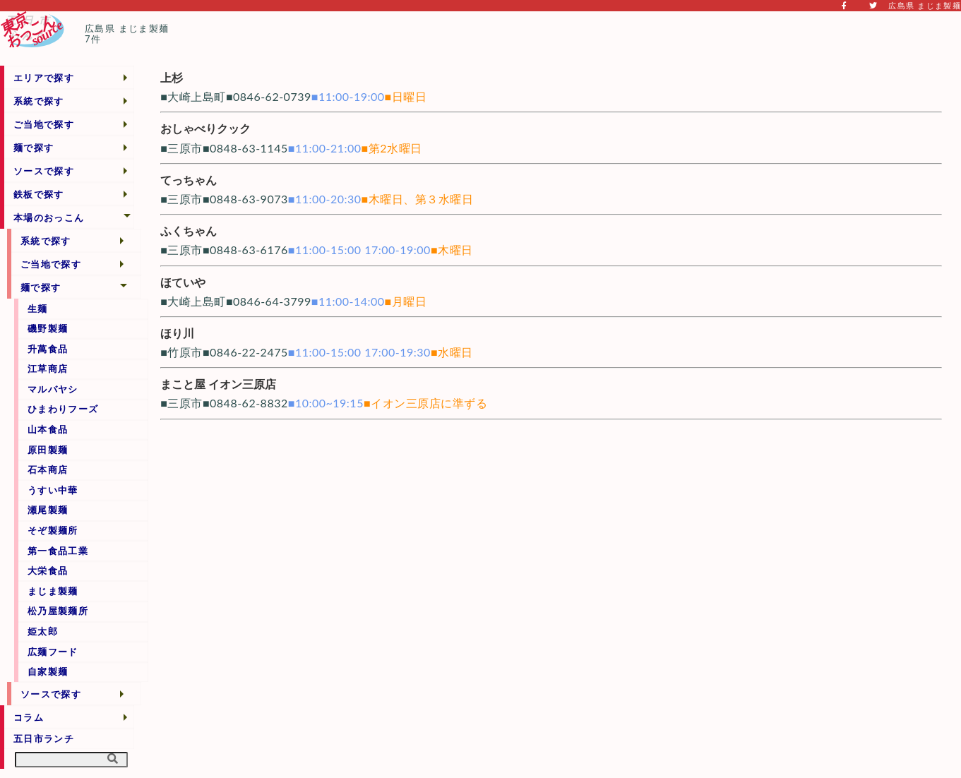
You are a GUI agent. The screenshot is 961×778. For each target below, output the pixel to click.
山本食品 (48, 429)
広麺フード (53, 651)
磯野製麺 (48, 328)
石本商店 (48, 469)
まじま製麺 (53, 591)
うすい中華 (53, 490)
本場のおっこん (48, 217)
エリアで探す (43, 77)
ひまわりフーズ (63, 408)
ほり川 (177, 333)
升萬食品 (48, 348)
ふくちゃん (188, 230)
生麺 (38, 308)
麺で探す (33, 147)
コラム (28, 717)
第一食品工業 (58, 550)
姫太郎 (43, 631)
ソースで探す (43, 170)
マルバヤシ (53, 389)
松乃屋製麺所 (58, 610)
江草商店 (48, 368)
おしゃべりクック (205, 128)
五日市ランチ (43, 738)
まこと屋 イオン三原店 (218, 383)
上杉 (171, 77)
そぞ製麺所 (53, 530)
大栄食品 (48, 570)
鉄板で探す (38, 194)
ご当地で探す (43, 124)
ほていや (182, 282)
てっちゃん (188, 179)
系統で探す (38, 101)
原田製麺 (48, 449)
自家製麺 (48, 671)
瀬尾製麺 (48, 509)
